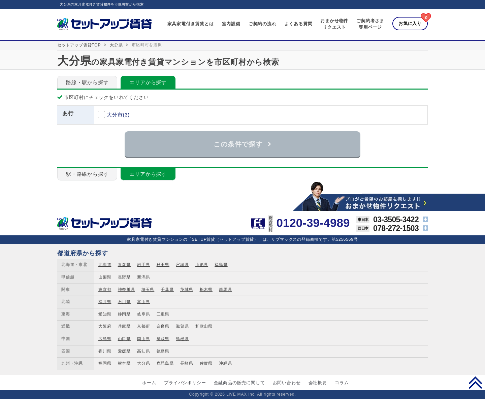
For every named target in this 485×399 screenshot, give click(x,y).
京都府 (143, 326)
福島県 (221, 264)
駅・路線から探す (87, 174)
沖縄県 (225, 363)
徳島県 (163, 351)
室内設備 (231, 23)
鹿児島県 (165, 363)
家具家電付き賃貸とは (190, 23)
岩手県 (143, 264)
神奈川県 (126, 289)
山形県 (201, 264)
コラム (342, 382)
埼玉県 (147, 289)
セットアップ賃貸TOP (79, 45)
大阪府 (104, 326)
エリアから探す (148, 82)
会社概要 (318, 382)
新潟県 (143, 277)
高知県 (143, 351)
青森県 (124, 264)
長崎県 (186, 363)
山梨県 (104, 277)
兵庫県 (124, 326)
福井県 (104, 301)
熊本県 (124, 363)
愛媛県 (124, 351)
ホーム (149, 382)
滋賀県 (182, 326)
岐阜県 (143, 314)
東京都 (104, 289)
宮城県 (182, 264)
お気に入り (410, 23)
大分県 (116, 45)
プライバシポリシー (185, 382)
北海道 (104, 264)
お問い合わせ (287, 382)
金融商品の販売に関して (239, 382)
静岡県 (124, 314)
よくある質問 (299, 23)
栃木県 (206, 289)
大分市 (118, 115)
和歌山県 (204, 326)
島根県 (182, 338)
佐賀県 (206, 363)
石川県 (124, 301)
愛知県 (104, 314)
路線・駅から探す (87, 82)
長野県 (124, 277)
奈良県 (163, 326)
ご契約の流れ (263, 23)
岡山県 (143, 338)
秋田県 (163, 264)
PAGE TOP (475, 382)
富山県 (143, 301)
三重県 (163, 314)
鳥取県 (163, 338)
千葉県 (167, 289)
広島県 (104, 338)
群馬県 (225, 289)
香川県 (104, 351)
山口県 (124, 338)
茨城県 (186, 289)
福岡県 (104, 363)
